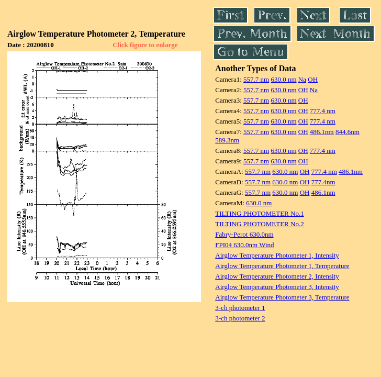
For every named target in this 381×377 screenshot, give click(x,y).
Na (302, 79)
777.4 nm (322, 111)
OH (313, 79)
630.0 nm (283, 79)
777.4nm (323, 182)
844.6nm (347, 132)
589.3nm (227, 140)
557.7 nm (256, 79)
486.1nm (322, 132)
